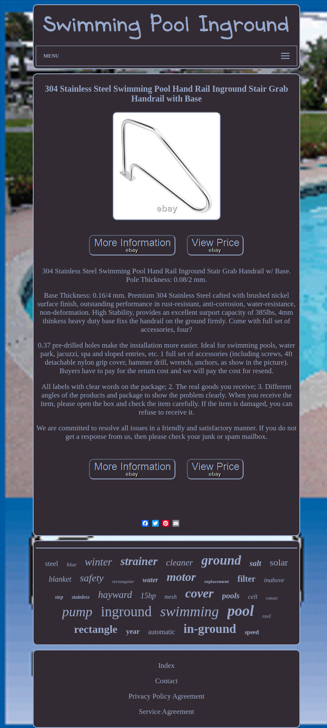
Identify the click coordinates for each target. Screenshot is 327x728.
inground (126, 611)
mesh (170, 597)
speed (252, 632)
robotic (272, 598)
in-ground (210, 628)
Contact (166, 681)
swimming (189, 611)
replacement (216, 581)
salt (255, 563)
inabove (274, 580)
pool (240, 611)
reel (266, 616)
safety (92, 577)
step (59, 597)
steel (51, 564)
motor (180, 576)
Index (166, 665)
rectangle (96, 629)
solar (279, 562)
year (133, 631)
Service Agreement (166, 712)
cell (253, 596)
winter (98, 562)
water (150, 579)
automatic (161, 631)
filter (246, 578)
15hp (148, 596)
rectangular (123, 581)
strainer (139, 561)
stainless (80, 597)
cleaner (179, 562)
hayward (115, 594)
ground (221, 560)
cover (199, 593)
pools (231, 595)
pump (77, 611)
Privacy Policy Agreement (166, 696)
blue (71, 564)
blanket (60, 579)
